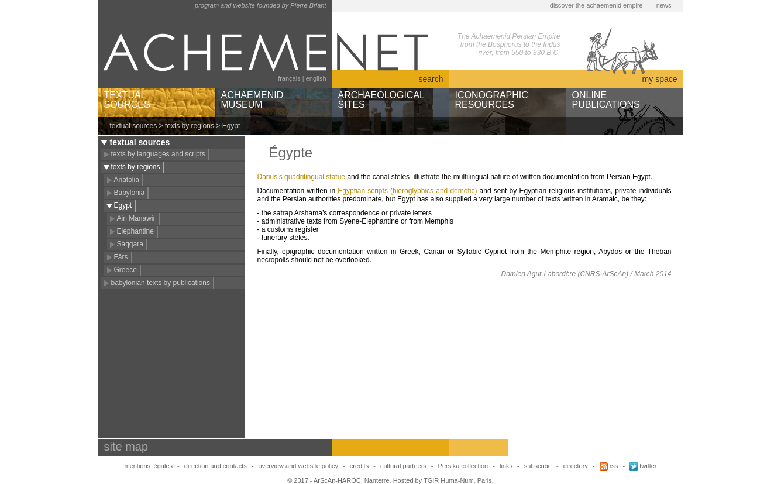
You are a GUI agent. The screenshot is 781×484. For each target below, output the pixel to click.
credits (359, 465)
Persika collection (464, 465)
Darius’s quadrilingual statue (301, 177)
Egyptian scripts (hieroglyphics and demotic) (407, 191)
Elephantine (135, 231)
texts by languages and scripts (158, 154)
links (506, 465)
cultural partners (403, 465)
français (289, 78)
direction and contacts (215, 465)
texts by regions (189, 126)
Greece (125, 270)
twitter (642, 465)
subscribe (538, 465)
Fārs (121, 257)
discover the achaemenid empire (596, 5)
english (316, 78)
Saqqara (130, 244)
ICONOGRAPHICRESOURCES (491, 99)
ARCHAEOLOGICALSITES (381, 99)
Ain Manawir (136, 218)
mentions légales (148, 465)
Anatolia (126, 180)
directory (575, 465)
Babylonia (129, 192)
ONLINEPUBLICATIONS (606, 99)
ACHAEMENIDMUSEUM (252, 99)
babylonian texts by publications (160, 283)
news (664, 5)
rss (609, 465)
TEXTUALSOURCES (127, 99)
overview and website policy (298, 465)
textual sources (133, 126)
